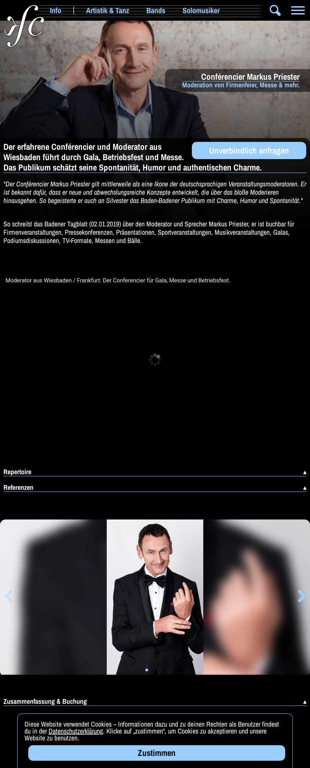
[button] (8, 597)
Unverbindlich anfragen (249, 150)
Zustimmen (157, 753)
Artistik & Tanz (107, 10)
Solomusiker (201, 10)
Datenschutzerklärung (76, 731)
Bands (155, 10)
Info (55, 10)
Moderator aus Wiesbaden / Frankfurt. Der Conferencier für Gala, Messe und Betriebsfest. (118, 281)
